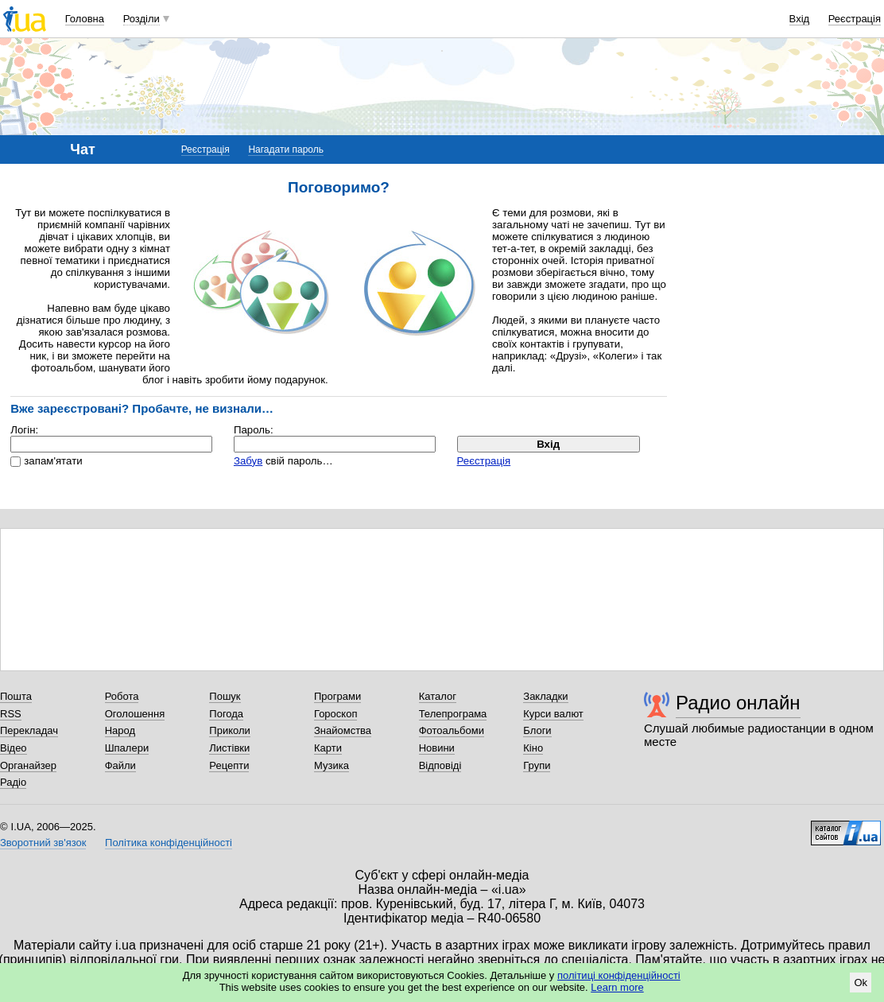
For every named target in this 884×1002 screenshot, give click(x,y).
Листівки (229, 748)
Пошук (224, 696)
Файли (120, 765)
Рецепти (229, 765)
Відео (13, 748)
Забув (248, 461)
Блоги (537, 730)
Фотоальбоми (451, 730)
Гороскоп (335, 714)
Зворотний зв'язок (43, 843)
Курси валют (553, 714)
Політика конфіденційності (168, 843)
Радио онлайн (738, 702)
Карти (328, 748)
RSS (10, 714)
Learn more (617, 987)
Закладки (545, 696)
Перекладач (29, 730)
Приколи (229, 730)
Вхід (799, 19)
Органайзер (28, 765)
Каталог (437, 696)
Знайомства (342, 730)
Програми (337, 696)
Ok (860, 982)
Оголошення (135, 714)
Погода (226, 714)
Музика (331, 765)
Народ (120, 730)
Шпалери (127, 748)
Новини (437, 748)
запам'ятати (53, 461)
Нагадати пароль (286, 149)
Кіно (533, 748)
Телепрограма (453, 714)
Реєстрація (854, 19)
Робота (122, 696)
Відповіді (440, 765)
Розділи (141, 19)
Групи (536, 765)
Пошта (16, 696)
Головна (84, 19)
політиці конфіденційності (618, 975)
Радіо (13, 782)
